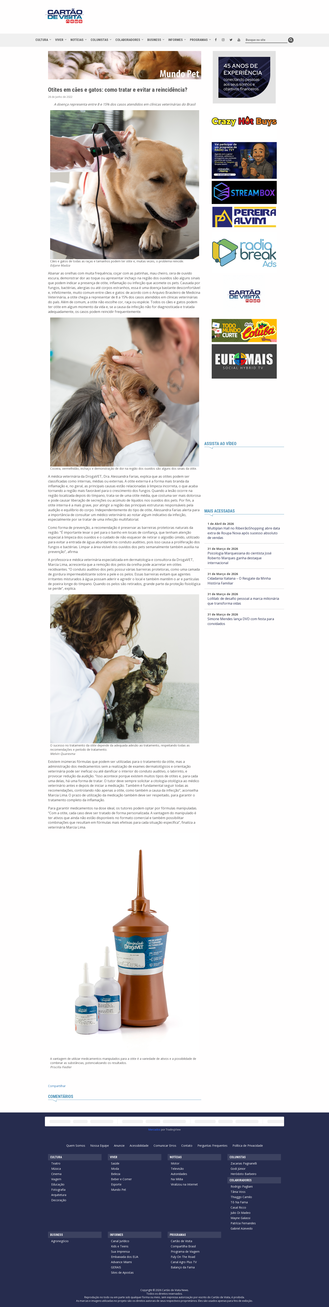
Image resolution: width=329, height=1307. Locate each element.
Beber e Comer (121, 1179)
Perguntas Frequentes (212, 1146)
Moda (115, 1169)
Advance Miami (121, 1262)
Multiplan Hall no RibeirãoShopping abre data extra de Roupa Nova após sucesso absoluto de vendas (244, 533)
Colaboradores (127, 40)
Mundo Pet (118, 1190)
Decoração (58, 1200)
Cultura (41, 40)
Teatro (55, 1163)
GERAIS (116, 1267)
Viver (59, 40)
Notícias (77, 40)
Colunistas (99, 40)
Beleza (115, 1174)
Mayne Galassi (240, 1218)
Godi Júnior (238, 1169)
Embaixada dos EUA (124, 1257)
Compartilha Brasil (183, 1246)
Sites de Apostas (122, 1272)
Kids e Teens (119, 1246)
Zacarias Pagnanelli (244, 1163)
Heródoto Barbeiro (243, 1174)
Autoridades (179, 1174)
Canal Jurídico (120, 1241)
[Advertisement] (202, 18)
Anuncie (119, 1146)
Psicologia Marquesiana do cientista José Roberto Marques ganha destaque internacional (240, 558)
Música (56, 1169)
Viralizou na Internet (184, 1184)
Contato (186, 1146)
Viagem (56, 1179)
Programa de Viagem (185, 1251)
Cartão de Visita (181, 1241)
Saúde (115, 1163)
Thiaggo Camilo (241, 1197)
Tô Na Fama (239, 1202)
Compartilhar (57, 1086)
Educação (57, 1184)
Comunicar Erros (165, 1146)
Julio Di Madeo (241, 1213)
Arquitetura (58, 1195)
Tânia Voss (238, 1192)
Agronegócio (60, 1241)
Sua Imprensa (120, 1251)
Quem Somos (75, 1146)
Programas (199, 40)
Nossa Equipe (99, 1146)
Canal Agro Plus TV (184, 1262)
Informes (175, 40)
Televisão (177, 1169)
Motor (175, 1163)
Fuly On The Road (183, 1257)
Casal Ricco (238, 1207)
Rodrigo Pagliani (242, 1186)
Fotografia (58, 1190)
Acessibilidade (139, 1146)
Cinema (56, 1174)
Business (154, 40)
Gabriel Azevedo (242, 1228)
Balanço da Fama (183, 1267)
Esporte (116, 1184)
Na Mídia (177, 1179)
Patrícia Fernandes (243, 1223)
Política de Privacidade (247, 1146)
